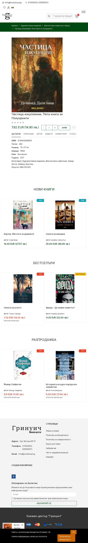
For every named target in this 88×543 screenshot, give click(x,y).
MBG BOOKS (25, 167)
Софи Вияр (13, 240)
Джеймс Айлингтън (58, 240)
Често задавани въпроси (57, 452)
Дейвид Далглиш (25, 164)
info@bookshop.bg (12, 2)
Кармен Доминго (57, 314)
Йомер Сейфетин (12, 384)
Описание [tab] (28, 134)
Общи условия (52, 431)
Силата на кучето (13, 307)
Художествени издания (33, 161)
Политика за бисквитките (57, 435)
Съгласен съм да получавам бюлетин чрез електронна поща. (39, 498)
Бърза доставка (53, 444)
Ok (73, 532)
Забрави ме (51, 448)
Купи (64, 128)
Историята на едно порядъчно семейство (61, 385)
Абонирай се (44, 503)
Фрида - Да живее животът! (60, 307)
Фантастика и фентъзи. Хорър (60, 161)
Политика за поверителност (58, 439)
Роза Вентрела (56, 390)
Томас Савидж (15, 314)
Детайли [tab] (16, 134)
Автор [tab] (39, 134)
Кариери (49, 457)
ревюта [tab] (49, 134)
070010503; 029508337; (37, 2)
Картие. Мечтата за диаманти (19, 234)
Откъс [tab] (73, 134)
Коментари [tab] (61, 134)
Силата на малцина (55, 234)
